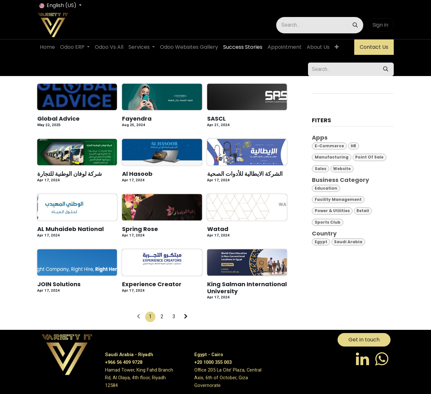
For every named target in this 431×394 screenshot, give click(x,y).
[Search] (355, 25)
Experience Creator (151, 284)
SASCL (216, 118)
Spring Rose (140, 229)
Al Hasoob (137, 173)
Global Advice (58, 118)
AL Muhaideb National (70, 229)
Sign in (380, 25)
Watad (217, 229)
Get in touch (364, 339)
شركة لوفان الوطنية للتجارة (69, 173)
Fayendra (137, 118)
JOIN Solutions (59, 284)
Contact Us (374, 47)
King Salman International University (247, 288)
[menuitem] (47, 47)
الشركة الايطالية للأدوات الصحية (245, 173)
